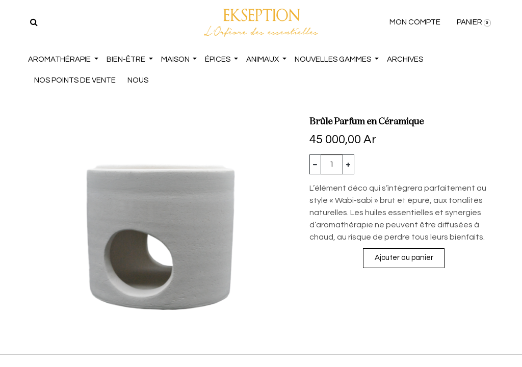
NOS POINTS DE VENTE (75, 80)
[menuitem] (405, 60)
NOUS (137, 80)
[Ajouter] (348, 164)
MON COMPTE (414, 22)
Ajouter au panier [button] (404, 257)
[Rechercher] (34, 22)
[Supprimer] (315, 164)
